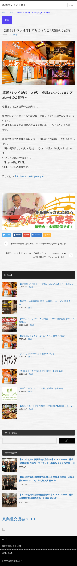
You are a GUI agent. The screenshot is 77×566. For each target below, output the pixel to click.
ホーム (4, 539)
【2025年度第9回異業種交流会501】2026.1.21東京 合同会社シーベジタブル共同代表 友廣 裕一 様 (46, 479)
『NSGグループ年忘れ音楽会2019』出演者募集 (41, 371)
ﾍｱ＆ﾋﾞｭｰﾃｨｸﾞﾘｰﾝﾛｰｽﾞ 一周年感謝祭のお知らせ (41, 388)
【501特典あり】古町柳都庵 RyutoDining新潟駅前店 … (46, 406)
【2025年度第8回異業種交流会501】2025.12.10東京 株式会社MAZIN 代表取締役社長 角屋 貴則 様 (46, 496)
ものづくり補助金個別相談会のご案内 (36, 353)
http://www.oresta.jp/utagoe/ (29, 176)
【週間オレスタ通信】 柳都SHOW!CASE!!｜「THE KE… (46, 284)
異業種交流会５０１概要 (12, 546)
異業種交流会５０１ (19, 519)
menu (71, 5)
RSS (3, 529)
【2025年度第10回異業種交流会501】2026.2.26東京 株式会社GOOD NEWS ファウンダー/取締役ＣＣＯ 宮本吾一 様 (47, 461)
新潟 (11, 13)
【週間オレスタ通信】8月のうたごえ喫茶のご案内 (42, 336)
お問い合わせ (7, 553)
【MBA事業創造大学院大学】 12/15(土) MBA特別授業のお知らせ (38, 244)
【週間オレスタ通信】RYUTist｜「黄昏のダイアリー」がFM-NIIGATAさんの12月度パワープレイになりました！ (36, 255)
